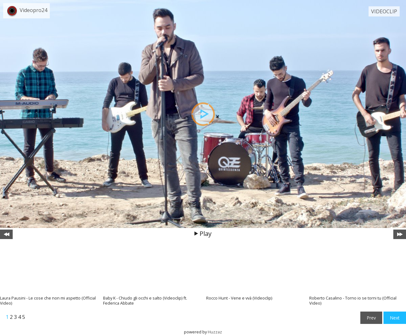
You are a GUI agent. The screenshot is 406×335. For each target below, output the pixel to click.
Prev (371, 318)
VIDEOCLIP (384, 11)
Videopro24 (33, 10)
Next (395, 318)
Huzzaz (215, 332)
